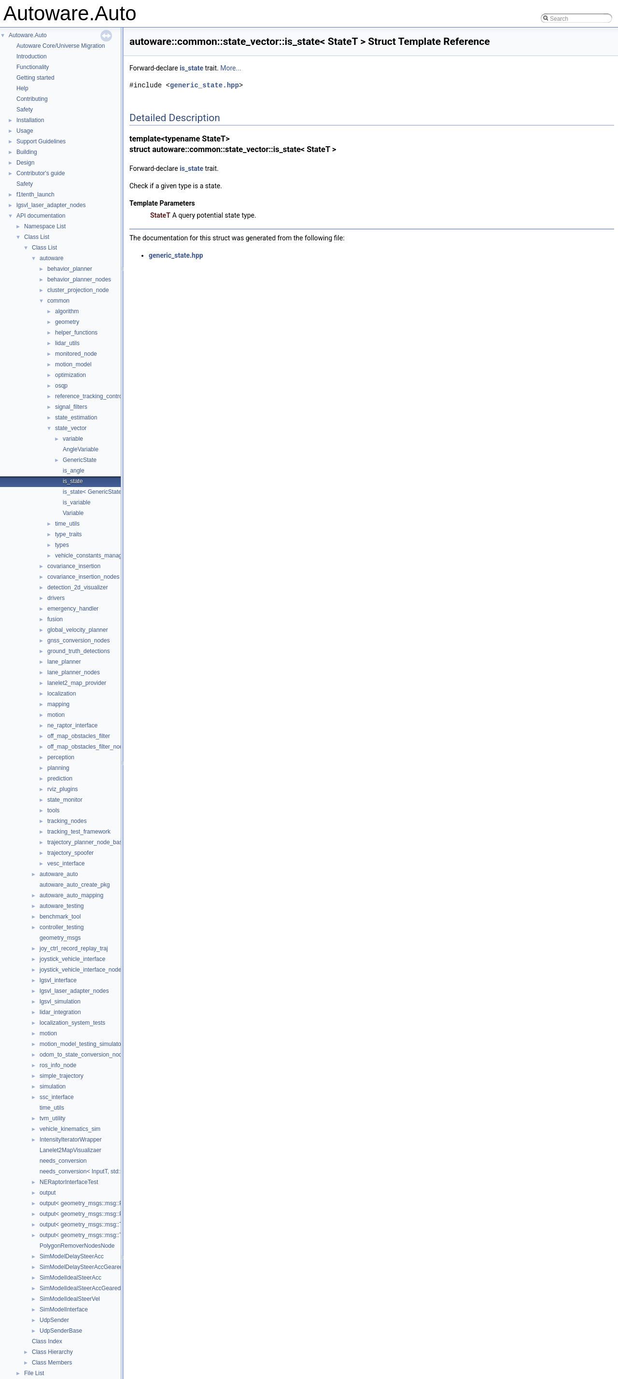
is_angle (73, 470)
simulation (53, 1086)
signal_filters (71, 407)
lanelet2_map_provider (76, 683)
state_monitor (65, 799)
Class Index (47, 1341)
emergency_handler (72, 608)
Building (26, 152)
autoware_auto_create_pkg (75, 884)
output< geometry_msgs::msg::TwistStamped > (100, 1235)
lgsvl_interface (58, 980)
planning (58, 768)
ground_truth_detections (78, 651)
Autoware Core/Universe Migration (60, 45)
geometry (67, 322)
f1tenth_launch (35, 194)
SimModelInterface (64, 1309)
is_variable (76, 502)
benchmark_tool (60, 916)
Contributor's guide (40, 173)
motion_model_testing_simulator (81, 1044)
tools (53, 810)
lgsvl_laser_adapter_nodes (50, 205)
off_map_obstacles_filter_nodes (88, 746)
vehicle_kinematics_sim (70, 1129)
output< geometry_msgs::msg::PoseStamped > (100, 1214)
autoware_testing (62, 906)
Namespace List (45, 226)
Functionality (32, 67)
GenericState (80, 460)
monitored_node (76, 353)
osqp (61, 385)
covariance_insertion (73, 566)
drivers (56, 598)
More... (230, 68)
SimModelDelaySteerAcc (72, 1256)
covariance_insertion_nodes (83, 576)
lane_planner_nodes (73, 672)
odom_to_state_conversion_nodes (84, 1054)
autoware (51, 258)
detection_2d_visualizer (77, 587)
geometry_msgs (60, 937)
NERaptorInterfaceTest (69, 1182)
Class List (36, 237)
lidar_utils (67, 343)
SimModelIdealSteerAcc (70, 1277)
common (58, 300)
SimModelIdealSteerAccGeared (80, 1288)
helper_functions (76, 332)
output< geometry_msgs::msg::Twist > (89, 1224)
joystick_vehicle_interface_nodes (82, 969)
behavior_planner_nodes (79, 279)
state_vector (70, 428)
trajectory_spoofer (70, 853)
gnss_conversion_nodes (78, 640)
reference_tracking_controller (92, 396)
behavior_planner (69, 268)
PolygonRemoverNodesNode (77, 1245)
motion (56, 714)
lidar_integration (60, 1012)
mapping (58, 704)
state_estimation (76, 417)
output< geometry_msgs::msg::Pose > (89, 1203)
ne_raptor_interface (72, 725)
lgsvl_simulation (60, 1001)
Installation (30, 120)
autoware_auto (59, 874)
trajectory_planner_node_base (86, 842)
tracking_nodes (66, 821)
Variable (73, 513)
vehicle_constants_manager (91, 555)
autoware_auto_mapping (71, 895)
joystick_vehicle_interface (72, 959)
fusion (55, 619)
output (48, 1192)
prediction (59, 778)
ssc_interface (57, 1097)
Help (22, 88)
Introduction (31, 56)
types (62, 545)
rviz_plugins (62, 789)
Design (25, 162)
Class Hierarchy (52, 1352)
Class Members (52, 1362)
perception (60, 757)
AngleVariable (80, 449)
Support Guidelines (41, 141)
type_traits (68, 534)
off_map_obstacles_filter (78, 736)
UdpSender (54, 1320)
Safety (24, 109)
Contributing (32, 99)
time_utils (67, 523)
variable (73, 438)
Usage (24, 130)
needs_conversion (63, 1160)
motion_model (73, 364)
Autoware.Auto (28, 35)
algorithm (67, 311)
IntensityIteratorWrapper (71, 1139)
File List (34, 1373)
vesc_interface (65, 863)
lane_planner (64, 661)
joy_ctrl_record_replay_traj (74, 948)
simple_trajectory (62, 1076)
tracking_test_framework (79, 831)
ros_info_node (58, 1065)
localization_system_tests (72, 1022)
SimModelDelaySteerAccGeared (81, 1267)
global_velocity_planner (77, 630)
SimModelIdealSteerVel (70, 1298)
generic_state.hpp (204, 85)
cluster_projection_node (78, 290)
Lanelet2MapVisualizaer (70, 1150)
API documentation (40, 215)
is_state (73, 481)
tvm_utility (52, 1118)
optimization (70, 375)
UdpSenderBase (61, 1330)
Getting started (35, 77)
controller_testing (62, 927)
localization (61, 693)
